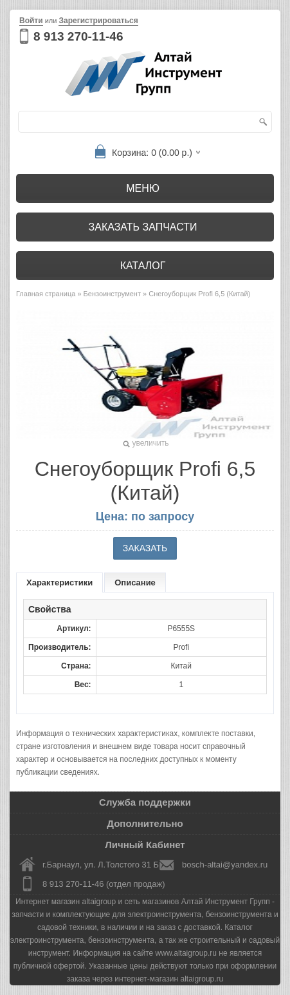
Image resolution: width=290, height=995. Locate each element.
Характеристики (59, 582)
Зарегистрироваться (98, 20)
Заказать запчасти (143, 227)
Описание (135, 582)
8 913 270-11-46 (78, 36)
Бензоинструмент (112, 294)
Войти (31, 20)
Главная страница (45, 294)
